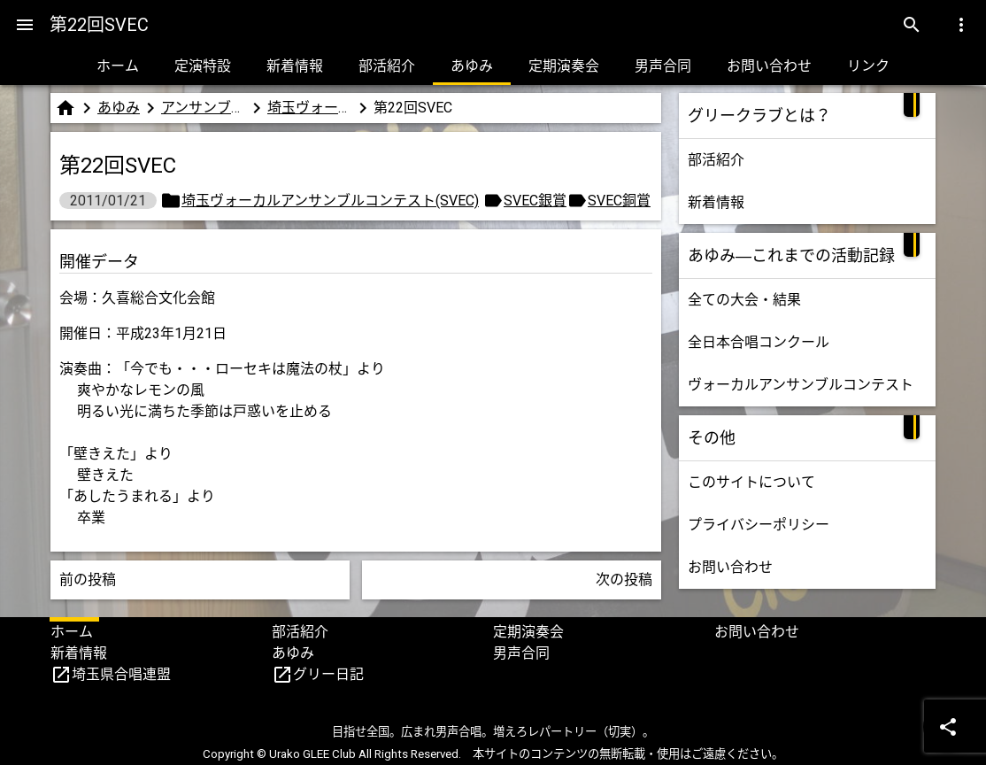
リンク (868, 66)
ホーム (117, 66)
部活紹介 (386, 66)
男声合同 (663, 66)
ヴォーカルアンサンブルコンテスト (800, 384)
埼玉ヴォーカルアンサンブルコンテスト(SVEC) (309, 107)
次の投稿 (624, 579)
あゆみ (472, 66)
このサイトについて (751, 482)
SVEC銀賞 (535, 200)
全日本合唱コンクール (758, 342)
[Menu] (25, 25)
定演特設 (202, 66)
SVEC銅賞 (619, 200)
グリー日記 (328, 674)
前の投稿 (87, 579)
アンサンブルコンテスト (203, 107)
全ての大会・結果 (744, 299)
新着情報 (294, 66)
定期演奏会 (563, 66)
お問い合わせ (769, 66)
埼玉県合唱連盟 (121, 674)
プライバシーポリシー (758, 524)
